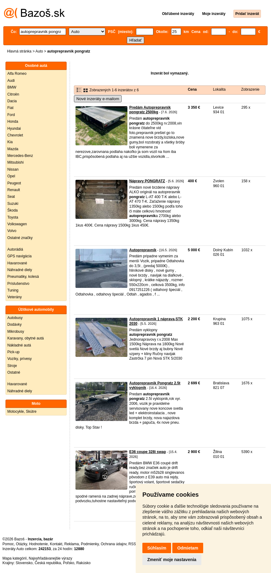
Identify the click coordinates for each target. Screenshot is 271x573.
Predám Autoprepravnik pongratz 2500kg (150, 109)
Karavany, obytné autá (25, 338)
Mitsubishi (15, 162)
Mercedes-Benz (20, 156)
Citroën (13, 94)
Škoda (12, 210)
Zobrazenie (250, 89)
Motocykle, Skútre (21, 411)
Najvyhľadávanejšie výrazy (50, 558)
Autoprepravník (142, 250)
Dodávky (14, 324)
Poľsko (68, 563)
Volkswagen (17, 224)
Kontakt (56, 544)
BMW (11, 87)
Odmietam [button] (187, 548)
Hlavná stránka (19, 51)
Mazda (12, 149)
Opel (11, 176)
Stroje (12, 366)
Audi (11, 80)
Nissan (13, 169)
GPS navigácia (19, 256)
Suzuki (12, 203)
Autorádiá (15, 249)
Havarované (17, 263)
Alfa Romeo (17, 73)
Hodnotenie (38, 544)
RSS (132, 544)
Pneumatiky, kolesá (23, 276)
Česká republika (48, 563)
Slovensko (24, 563)
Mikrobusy (15, 331)
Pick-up (13, 352)
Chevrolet (15, 135)
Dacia (12, 101)
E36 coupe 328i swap (147, 452)
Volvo (11, 231)
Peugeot (14, 183)
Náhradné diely (19, 270)
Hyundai (14, 128)
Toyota (12, 217)
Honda (12, 121)
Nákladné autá (19, 345)
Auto (39, 51)
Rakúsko (83, 563)
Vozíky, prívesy (19, 359)
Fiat (10, 108)
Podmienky (90, 544)
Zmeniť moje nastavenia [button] (171, 559)
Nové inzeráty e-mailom (97, 98)
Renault (13, 190)
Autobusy (15, 318)
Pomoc (8, 544)
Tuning (12, 290)
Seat (11, 196)
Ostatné (13, 372)
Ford (11, 115)
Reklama (71, 544)
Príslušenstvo (18, 283)
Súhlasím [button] (156, 548)
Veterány (14, 297)
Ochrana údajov (113, 544)
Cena (192, 89)
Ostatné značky (20, 238)
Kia (10, 142)
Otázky (21, 544)
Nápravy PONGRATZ (147, 181)
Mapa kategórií (14, 558)
